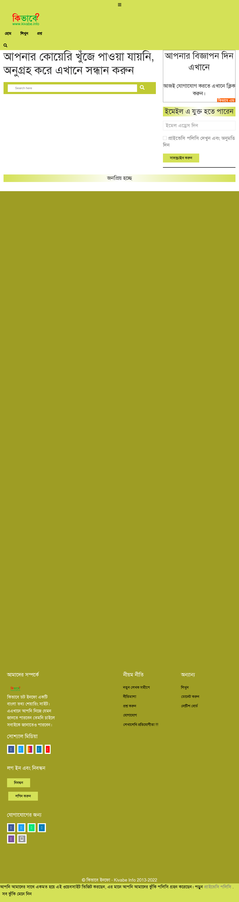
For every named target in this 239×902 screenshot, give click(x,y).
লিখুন (24, 33)
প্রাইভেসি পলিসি (218, 887)
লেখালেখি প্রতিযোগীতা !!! (140, 724)
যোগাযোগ (130, 715)
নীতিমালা (129, 696)
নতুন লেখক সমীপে (136, 687)
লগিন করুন (23, 796)
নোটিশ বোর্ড (189, 706)
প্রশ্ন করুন (129, 706)
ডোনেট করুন (190, 696)
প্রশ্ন (39, 33)
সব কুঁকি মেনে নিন (17, 894)
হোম (8, 33)
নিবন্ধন (18, 782)
